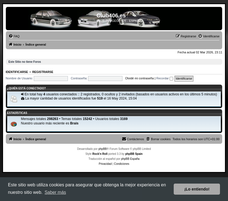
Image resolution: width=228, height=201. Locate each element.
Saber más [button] (55, 192)
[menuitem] (14, 36)
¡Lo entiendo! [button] (196, 189)
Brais (74, 123)
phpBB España (130, 158)
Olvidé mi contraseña (139, 78)
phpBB (102, 148)
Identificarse (17, 72)
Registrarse (42, 72)
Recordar (164, 78)
